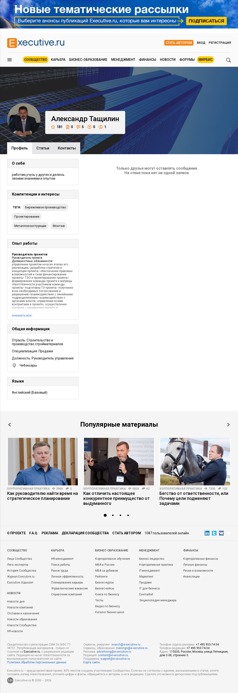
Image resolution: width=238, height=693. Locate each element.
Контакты (67, 148)
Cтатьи (42, 148)
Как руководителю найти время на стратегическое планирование (42, 496)
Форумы (187, 60)
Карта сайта (91, 662)
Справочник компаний (66, 594)
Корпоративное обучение (112, 558)
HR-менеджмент (62, 558)
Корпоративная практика (28, 488)
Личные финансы (195, 564)
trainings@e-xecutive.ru (132, 648)
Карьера (58, 60)
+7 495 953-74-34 (207, 644)
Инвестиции (191, 576)
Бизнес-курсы (104, 582)
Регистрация (220, 42)
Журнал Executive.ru (21, 576)
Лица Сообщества (19, 558)
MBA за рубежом (106, 570)
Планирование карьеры (67, 582)
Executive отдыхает (20, 582)
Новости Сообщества (21, 625)
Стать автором (179, 43)
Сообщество (35, 60)
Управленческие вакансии (69, 588)
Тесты (99, 600)
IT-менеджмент (149, 570)
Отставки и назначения (23, 613)
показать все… (23, 315)
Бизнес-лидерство (151, 558)
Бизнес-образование (88, 60)
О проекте (16, 533)
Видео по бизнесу (107, 606)
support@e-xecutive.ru (115, 658)
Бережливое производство (45, 207)
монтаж (59, 226)
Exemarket (146, 594)
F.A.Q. (33, 533)
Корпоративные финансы (200, 558)
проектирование (26, 216)
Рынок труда (59, 570)
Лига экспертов (17, 564)
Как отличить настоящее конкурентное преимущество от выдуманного (116, 498)
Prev (9, 424)
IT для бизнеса (149, 588)
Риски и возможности (198, 570)
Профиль (19, 148)
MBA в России (104, 564)
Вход (201, 42)
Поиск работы (60, 564)
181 (56, 127)
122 (224, 488)
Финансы (147, 60)
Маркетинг (146, 576)
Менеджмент (123, 60)
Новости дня (16, 601)
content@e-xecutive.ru (113, 655)
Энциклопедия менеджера (157, 600)
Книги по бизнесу (107, 594)
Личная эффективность (67, 576)
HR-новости (15, 631)
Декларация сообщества (85, 533)
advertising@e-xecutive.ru (114, 651)
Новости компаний (20, 607)
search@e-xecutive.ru (125, 644)
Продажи (145, 582)
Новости (168, 60)
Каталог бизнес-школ (109, 612)
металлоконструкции (30, 226)
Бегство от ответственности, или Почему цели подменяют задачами (193, 498)
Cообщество (17, 550)
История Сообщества (21, 570)
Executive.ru (32, 651)
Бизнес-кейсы (104, 588)
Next (228, 424)
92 (147, 488)
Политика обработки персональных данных (36, 662)
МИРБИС (205, 60)
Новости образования (22, 619)
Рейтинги (101, 576)
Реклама (50, 533)
